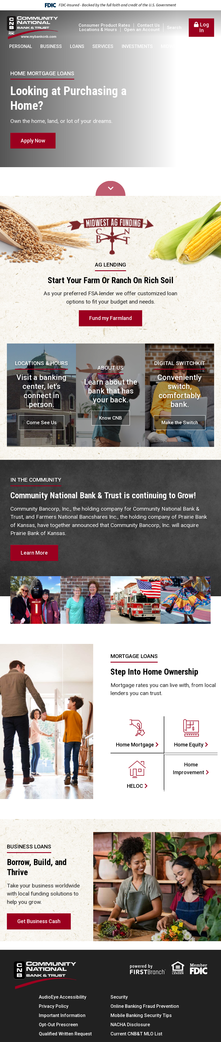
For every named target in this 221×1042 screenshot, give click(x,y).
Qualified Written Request (65, 1034)
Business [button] (51, 46)
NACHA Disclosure (130, 1024)
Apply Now (33, 141)
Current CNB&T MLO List (136, 1034)
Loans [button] (77, 46)
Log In (204, 27)
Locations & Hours (98, 29)
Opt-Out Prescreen (58, 1024)
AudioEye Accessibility (62, 997)
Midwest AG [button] (175, 46)
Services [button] (102, 46)
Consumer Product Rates (104, 25)
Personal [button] (20, 46)
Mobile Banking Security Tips (141, 1015)
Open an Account (142, 29)
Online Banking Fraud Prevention (144, 1006)
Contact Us (148, 25)
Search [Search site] (174, 28)
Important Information (62, 1015)
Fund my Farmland (110, 318)
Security (119, 997)
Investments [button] (137, 46)
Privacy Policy (53, 1006)
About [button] (204, 46)
